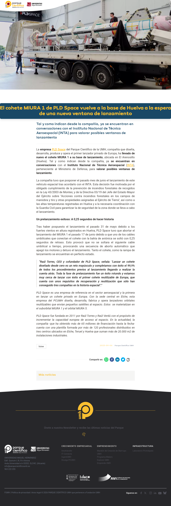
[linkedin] (117, 359)
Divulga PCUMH (68, 460)
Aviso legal (36, 492)
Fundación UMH (93, 492)
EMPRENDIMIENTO (107, 446)
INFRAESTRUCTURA (143, 446)
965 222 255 (9, 469)
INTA (130, 165)
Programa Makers (105, 457)
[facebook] (112, 359)
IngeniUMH (66, 457)
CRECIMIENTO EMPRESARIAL (77, 446)
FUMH (7, 492)
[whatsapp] (106, 359)
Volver (41, 346)
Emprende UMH (104, 463)
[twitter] (123, 359)
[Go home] (26, 449)
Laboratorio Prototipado (143, 451)
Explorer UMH (103, 460)
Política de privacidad (20, 492)
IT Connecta (67, 454)
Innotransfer (67, 451)
